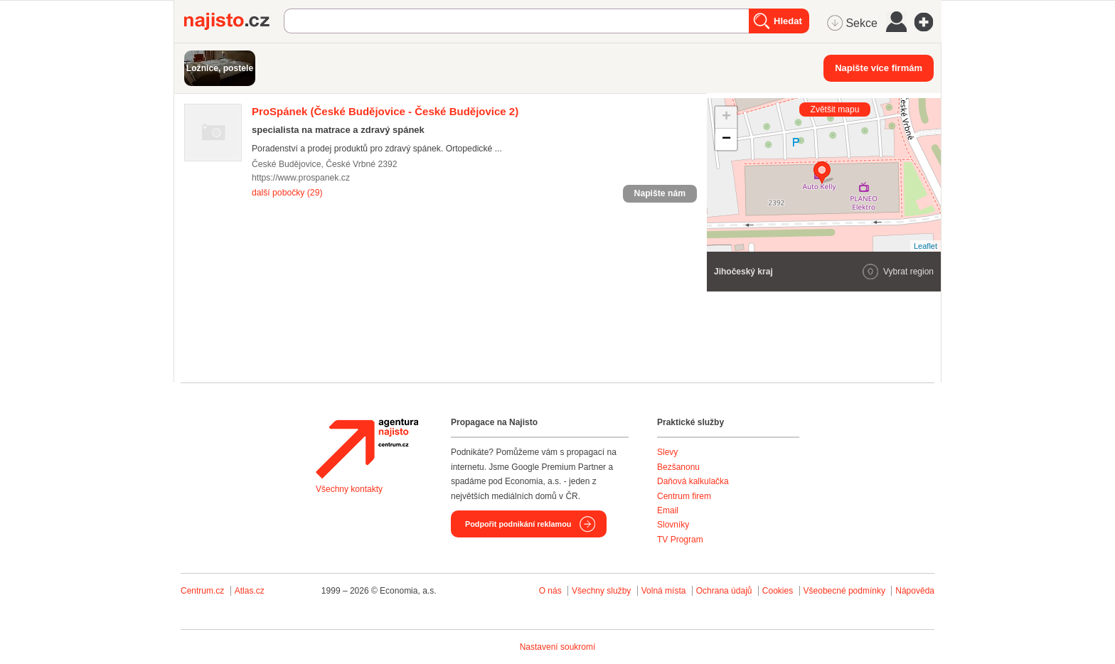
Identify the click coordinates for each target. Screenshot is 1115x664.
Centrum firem (684, 496)
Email (667, 510)
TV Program (680, 540)
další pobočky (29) (287, 193)
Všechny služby (603, 591)
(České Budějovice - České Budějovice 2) (385, 111)
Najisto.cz (234, 21)
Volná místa (663, 591)
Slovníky (673, 525)
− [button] (726, 139)
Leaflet (925, 246)
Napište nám (659, 193)
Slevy (667, 452)
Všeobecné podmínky (844, 591)
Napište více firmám (878, 68)
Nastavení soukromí (558, 647)
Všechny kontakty (349, 489)
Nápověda (914, 591)
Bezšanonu (678, 467)
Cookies (777, 591)
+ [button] (726, 117)
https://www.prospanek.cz (301, 178)
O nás (550, 591)
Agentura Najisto (367, 448)
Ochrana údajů (724, 591)
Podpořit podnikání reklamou (518, 524)
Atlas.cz (250, 591)
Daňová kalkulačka (693, 481)
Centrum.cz (202, 591)
